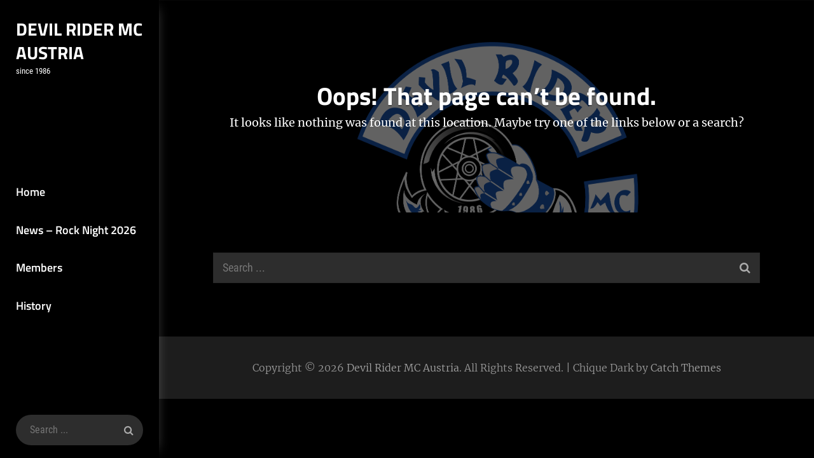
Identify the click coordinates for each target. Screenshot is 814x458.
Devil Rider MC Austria (79, 40)
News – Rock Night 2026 (76, 230)
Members (39, 267)
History (34, 305)
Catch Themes (686, 367)
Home (30, 191)
